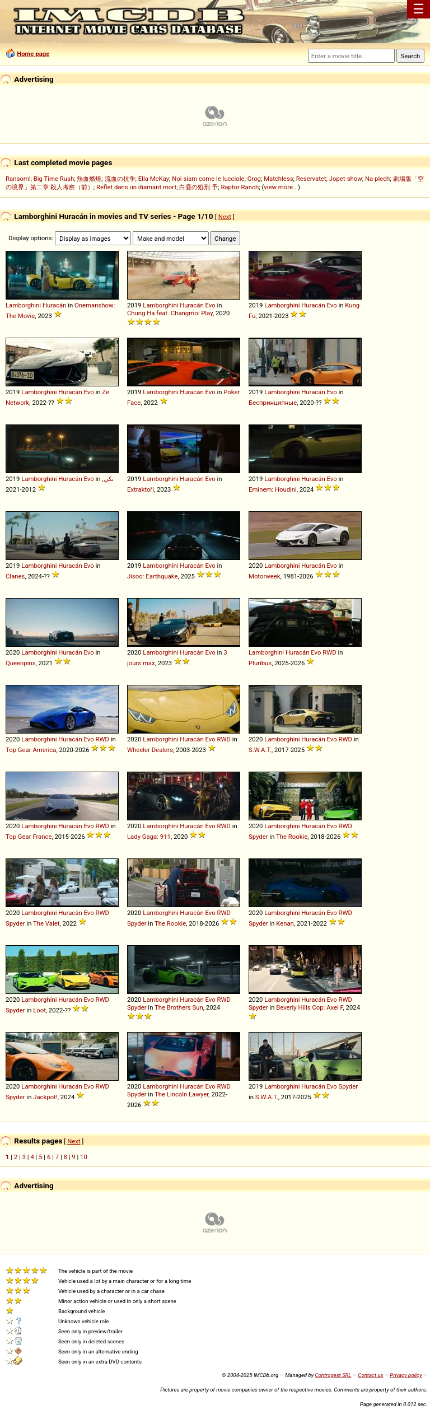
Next (224, 217)
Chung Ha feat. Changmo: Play (170, 313)
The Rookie (291, 837)
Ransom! (18, 179)
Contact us (370, 1375)
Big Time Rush (54, 179)
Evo (210, 305)
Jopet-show (345, 179)
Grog (254, 179)
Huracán (54, 305)
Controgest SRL (333, 1375)
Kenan (285, 923)
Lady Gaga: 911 (149, 837)
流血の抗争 (120, 179)
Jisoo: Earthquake (152, 576)
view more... (281, 187)
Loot (39, 1010)
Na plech (377, 179)
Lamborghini (23, 305)
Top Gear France (29, 837)
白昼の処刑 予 (198, 187)
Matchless (278, 179)
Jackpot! (45, 1097)
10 (83, 1157)
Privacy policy (406, 1375)
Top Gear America (31, 750)
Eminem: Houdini (273, 489)
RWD (329, 652)
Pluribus (260, 663)
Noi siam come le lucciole (208, 179)
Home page (33, 54)
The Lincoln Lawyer (181, 1094)
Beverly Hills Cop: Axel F (309, 1007)
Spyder (258, 837)
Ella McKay (153, 179)
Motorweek (265, 576)
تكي (109, 479)
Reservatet (311, 179)
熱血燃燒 (89, 179)
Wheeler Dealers (150, 750)
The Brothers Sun (179, 1007)
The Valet (46, 923)
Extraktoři (140, 489)
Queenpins (21, 663)
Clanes (15, 576)
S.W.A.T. (260, 750)
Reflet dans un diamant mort (136, 187)
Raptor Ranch (240, 187)
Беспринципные (273, 403)
